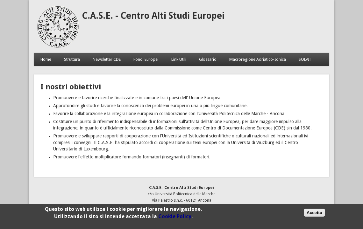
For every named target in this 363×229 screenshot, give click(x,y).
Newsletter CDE (107, 59)
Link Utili (178, 59)
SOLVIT (305, 59)
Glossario (208, 59)
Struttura (72, 59)
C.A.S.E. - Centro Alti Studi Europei (153, 15)
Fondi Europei (146, 59)
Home (45, 59)
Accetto (314, 214)
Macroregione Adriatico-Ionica (257, 59)
